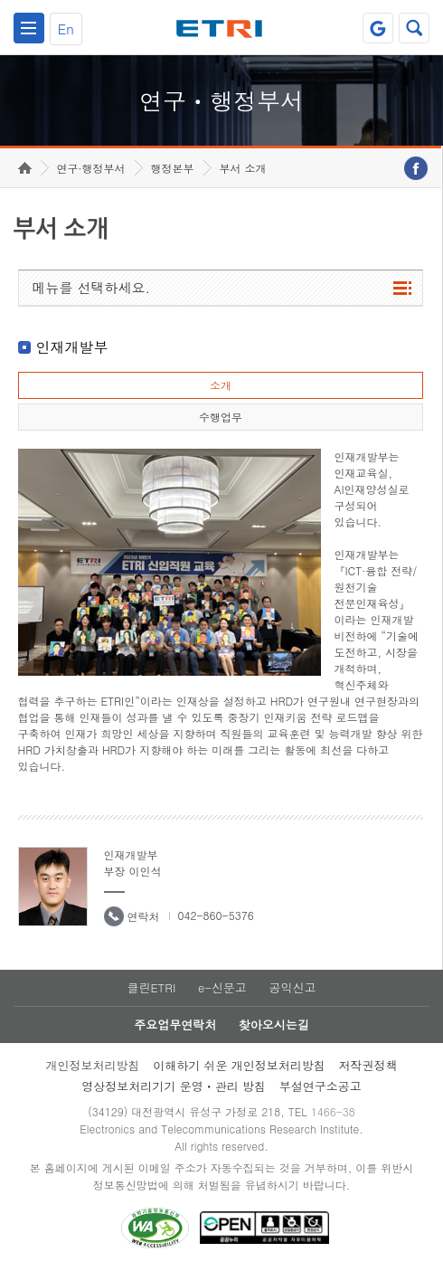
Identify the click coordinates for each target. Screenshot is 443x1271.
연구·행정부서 (91, 167)
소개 (220, 385)
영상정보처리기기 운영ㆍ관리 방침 (173, 1086)
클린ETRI (151, 987)
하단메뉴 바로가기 (0, 0)
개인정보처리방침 (92, 1065)
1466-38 (333, 1111)
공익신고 (292, 987)
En (66, 28)
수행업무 (220, 416)
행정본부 (172, 167)
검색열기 (414, 28)
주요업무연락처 (175, 1024)
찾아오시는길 (274, 1024)
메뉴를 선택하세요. (92, 287)
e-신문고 (222, 987)
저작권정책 (368, 1065)
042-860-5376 (216, 915)
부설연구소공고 (320, 1086)
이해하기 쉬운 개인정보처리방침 (239, 1065)
